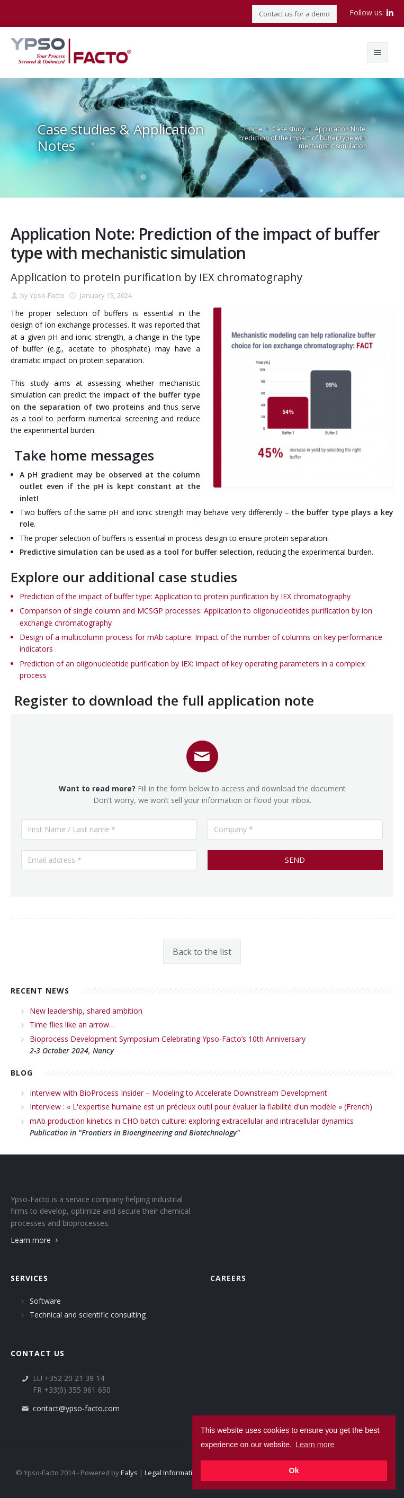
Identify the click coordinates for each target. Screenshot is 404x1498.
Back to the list (202, 952)
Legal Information (173, 1472)
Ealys (129, 1472)
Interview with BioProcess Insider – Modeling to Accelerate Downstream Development (178, 1093)
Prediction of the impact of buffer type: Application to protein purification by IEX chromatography (185, 596)
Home (253, 128)
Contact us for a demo (294, 14)
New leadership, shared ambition (86, 1011)
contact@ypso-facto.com (76, 1408)
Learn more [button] (315, 1444)
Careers (228, 1278)
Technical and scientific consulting (88, 1315)
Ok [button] (294, 1470)
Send (295, 860)
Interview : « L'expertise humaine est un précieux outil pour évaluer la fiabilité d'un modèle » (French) (201, 1107)
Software (45, 1301)
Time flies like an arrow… (72, 1024)
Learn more (35, 1240)
